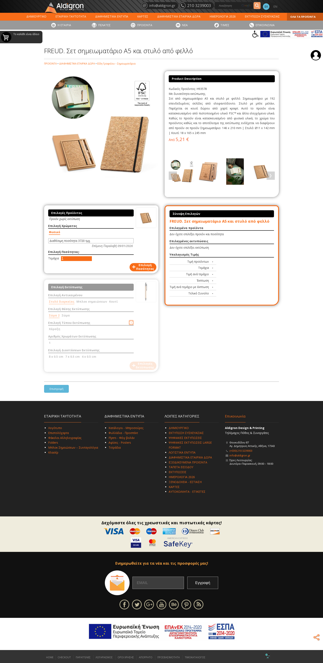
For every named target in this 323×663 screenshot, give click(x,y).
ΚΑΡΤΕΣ (142, 16)
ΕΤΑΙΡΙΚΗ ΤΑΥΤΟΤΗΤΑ (70, 16)
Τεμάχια (53, 258)
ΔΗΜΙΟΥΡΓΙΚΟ (36, 16)
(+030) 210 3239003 (240, 451)
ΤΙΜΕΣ (224, 25)
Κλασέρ (53, 452)
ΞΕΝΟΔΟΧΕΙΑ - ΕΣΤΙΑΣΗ (185, 482)
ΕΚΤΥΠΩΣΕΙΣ (177, 472)
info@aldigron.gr (239, 455)
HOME (49, 657)
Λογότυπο (55, 428)
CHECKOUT (64, 657)
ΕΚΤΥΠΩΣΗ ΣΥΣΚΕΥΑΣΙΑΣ (262, 16)
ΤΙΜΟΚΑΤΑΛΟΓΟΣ (195, 657)
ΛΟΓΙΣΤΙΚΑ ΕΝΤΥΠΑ (182, 452)
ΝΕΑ (185, 25)
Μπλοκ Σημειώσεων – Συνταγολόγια (73, 447)
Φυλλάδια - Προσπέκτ (123, 433)
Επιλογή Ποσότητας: (64, 252)
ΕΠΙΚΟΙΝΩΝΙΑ (265, 25)
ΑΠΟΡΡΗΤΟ (145, 657)
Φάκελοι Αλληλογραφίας (64, 438)
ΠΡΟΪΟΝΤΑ (144, 25)
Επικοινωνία (235, 416)
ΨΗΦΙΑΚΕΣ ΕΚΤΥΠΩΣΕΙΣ (185, 438)
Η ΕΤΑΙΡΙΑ (64, 25)
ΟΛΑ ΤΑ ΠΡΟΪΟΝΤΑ (303, 17)
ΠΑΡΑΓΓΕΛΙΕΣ (83, 657)
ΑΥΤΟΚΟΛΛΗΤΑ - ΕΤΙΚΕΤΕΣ (187, 492)
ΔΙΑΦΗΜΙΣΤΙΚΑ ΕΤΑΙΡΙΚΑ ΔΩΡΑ (178, 16)
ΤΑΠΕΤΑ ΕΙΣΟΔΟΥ (181, 467)
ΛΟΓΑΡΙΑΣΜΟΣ (104, 657)
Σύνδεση (316, 55)
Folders (53, 442)
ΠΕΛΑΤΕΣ (104, 25)
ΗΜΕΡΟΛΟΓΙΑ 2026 (222, 16)
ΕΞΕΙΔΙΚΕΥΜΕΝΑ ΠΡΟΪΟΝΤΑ (188, 462)
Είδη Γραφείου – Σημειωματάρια (116, 63)
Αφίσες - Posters (120, 442)
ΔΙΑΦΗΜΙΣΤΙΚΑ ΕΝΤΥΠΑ (111, 16)
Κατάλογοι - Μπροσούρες (126, 428)
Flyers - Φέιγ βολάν (122, 438)
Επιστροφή (56, 389)
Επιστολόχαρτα (58, 433)
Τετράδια (115, 447)
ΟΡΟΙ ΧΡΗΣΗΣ (126, 657)
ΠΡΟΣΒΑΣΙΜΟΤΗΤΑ (168, 657)
